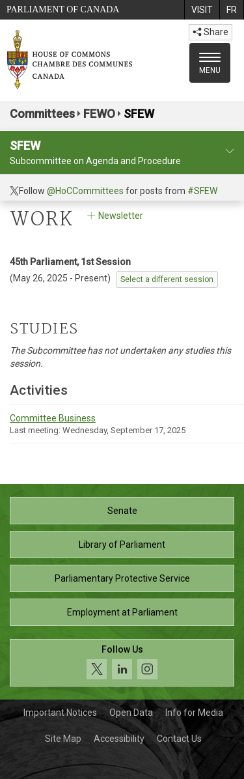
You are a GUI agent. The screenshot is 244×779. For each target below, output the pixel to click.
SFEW (139, 113)
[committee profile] (229, 151)
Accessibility (119, 738)
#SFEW (202, 191)
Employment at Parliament (122, 612)
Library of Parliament (122, 544)
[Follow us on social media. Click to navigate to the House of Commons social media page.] (122, 663)
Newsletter (114, 215)
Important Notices (60, 712)
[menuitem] (201, 10)
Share (210, 32)
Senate (122, 510)
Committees (42, 113)
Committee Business (53, 418)
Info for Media (194, 712)
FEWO (99, 113)
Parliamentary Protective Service (122, 578)
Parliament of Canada (63, 9)
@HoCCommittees (85, 191)
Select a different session (166, 279)
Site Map (63, 738)
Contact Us (179, 738)
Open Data (131, 712)
